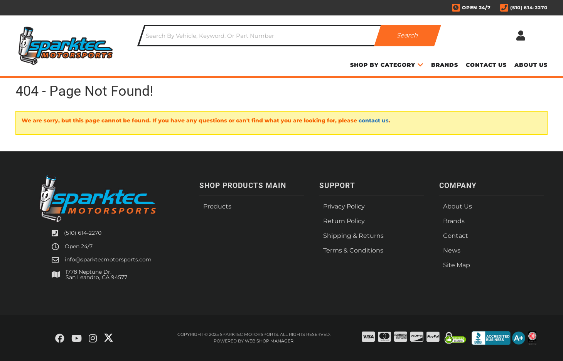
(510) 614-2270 (82, 232)
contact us (374, 120)
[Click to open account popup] (521, 35)
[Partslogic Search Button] (407, 35)
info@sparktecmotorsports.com (108, 259)
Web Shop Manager (269, 341)
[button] (289, 35)
